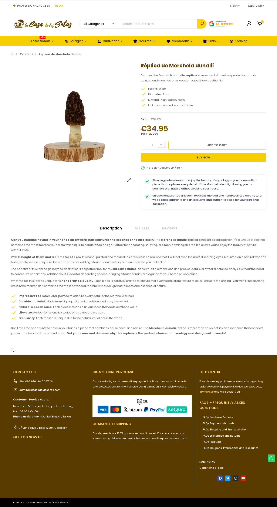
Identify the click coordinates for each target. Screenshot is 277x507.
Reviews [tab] (169, 228)
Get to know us (28, 437)
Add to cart (217, 145)
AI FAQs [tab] (142, 228)
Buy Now (203, 157)
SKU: (144, 119)
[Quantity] (152, 145)
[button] (12, 350)
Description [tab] (111, 228)
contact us (206, 391)
